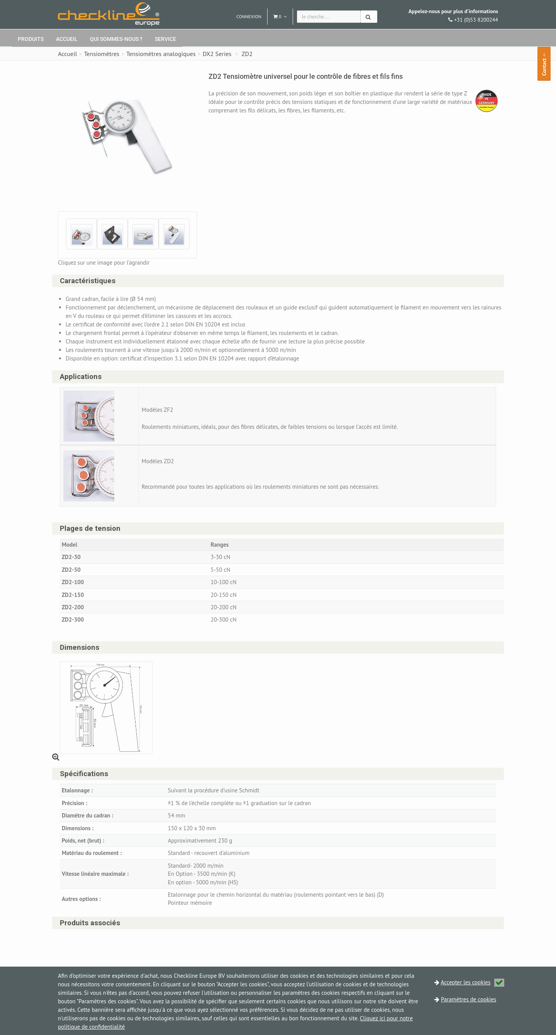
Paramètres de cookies (468, 999)
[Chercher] (369, 16)
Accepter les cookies (473, 982)
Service (165, 39)
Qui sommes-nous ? (116, 39)
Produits (31, 39)
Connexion (248, 16)
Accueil (67, 39)
